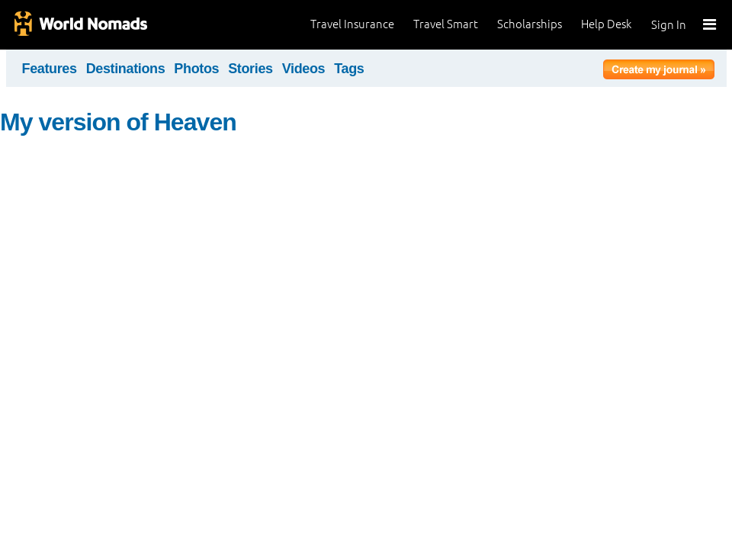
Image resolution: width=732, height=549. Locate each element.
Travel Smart (445, 24)
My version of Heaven (118, 122)
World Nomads (80, 25)
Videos (304, 68)
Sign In (668, 24)
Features (49, 68)
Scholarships (529, 24)
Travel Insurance (352, 24)
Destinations (125, 68)
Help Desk (606, 24)
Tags (349, 68)
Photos (196, 68)
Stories (250, 68)
